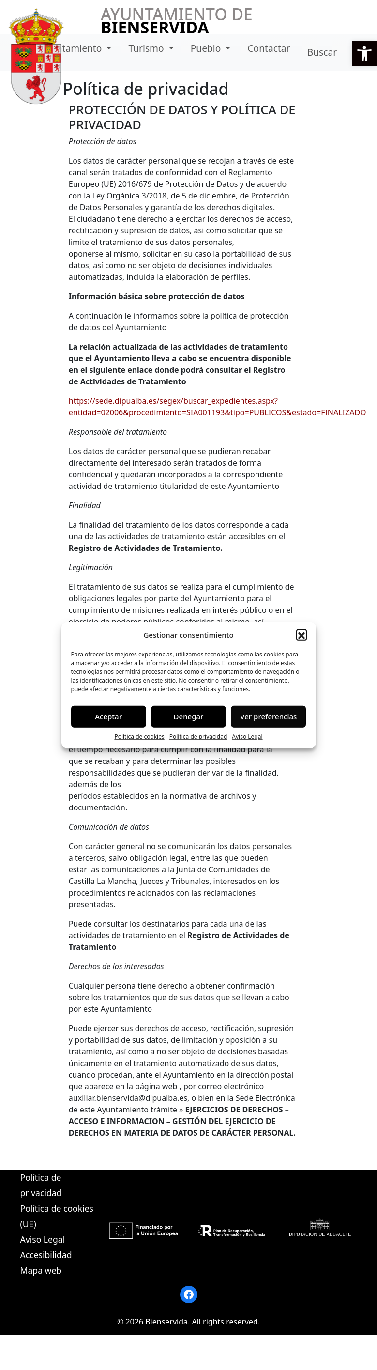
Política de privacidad (198, 736)
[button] (364, 53)
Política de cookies (139, 736)
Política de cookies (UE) (56, 1216)
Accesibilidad (46, 1255)
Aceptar (108, 716)
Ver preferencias (268, 716)
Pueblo (207, 48)
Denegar (189, 716)
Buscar (322, 52)
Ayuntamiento (72, 48)
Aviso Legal (247, 736)
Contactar (268, 48)
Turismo (147, 48)
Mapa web (41, 1270)
